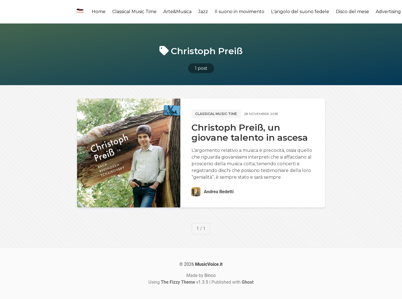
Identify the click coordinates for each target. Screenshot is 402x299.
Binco (210, 275)
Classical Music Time (134, 11)
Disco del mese (352, 11)
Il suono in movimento (239, 11)
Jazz (203, 11)
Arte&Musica (177, 11)
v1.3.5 (184, 282)
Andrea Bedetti (219, 191)
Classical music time (216, 114)
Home (99, 11)
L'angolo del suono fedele (300, 11)
